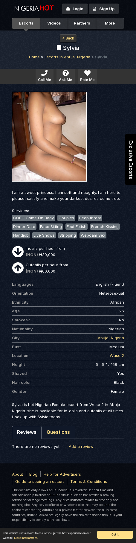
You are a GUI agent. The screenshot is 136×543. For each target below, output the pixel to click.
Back (68, 38)
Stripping (67, 235)
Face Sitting (51, 226)
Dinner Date (24, 226)
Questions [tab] (58, 432)
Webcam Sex (93, 235)
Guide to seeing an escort (39, 481)
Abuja (103, 337)
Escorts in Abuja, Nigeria (67, 56)
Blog (33, 474)
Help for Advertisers (62, 474)
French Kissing (105, 226)
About (17, 474)
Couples (66, 217)
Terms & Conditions (88, 481)
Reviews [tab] (26, 432)
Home (34, 56)
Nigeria (117, 337)
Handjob (21, 235)
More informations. (26, 538)
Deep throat (90, 217)
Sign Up (103, 8)
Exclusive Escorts (131, 159)
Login (74, 8)
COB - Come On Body (33, 217)
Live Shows (44, 235)
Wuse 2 (117, 355)
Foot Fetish (76, 226)
